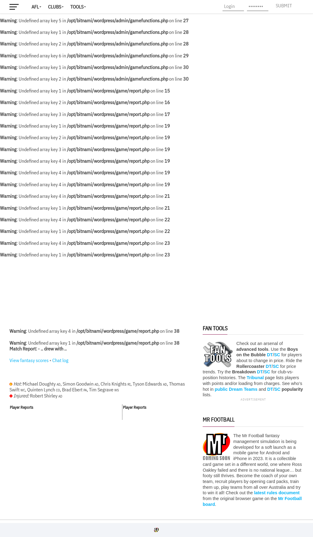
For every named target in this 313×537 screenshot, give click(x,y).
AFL (35, 7)
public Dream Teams (236, 389)
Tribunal (255, 377)
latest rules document (277, 492)
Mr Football (218, 419)
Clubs (54, 7)
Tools (76, 7)
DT (270, 354)
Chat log (60, 360)
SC (277, 354)
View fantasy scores (29, 360)
